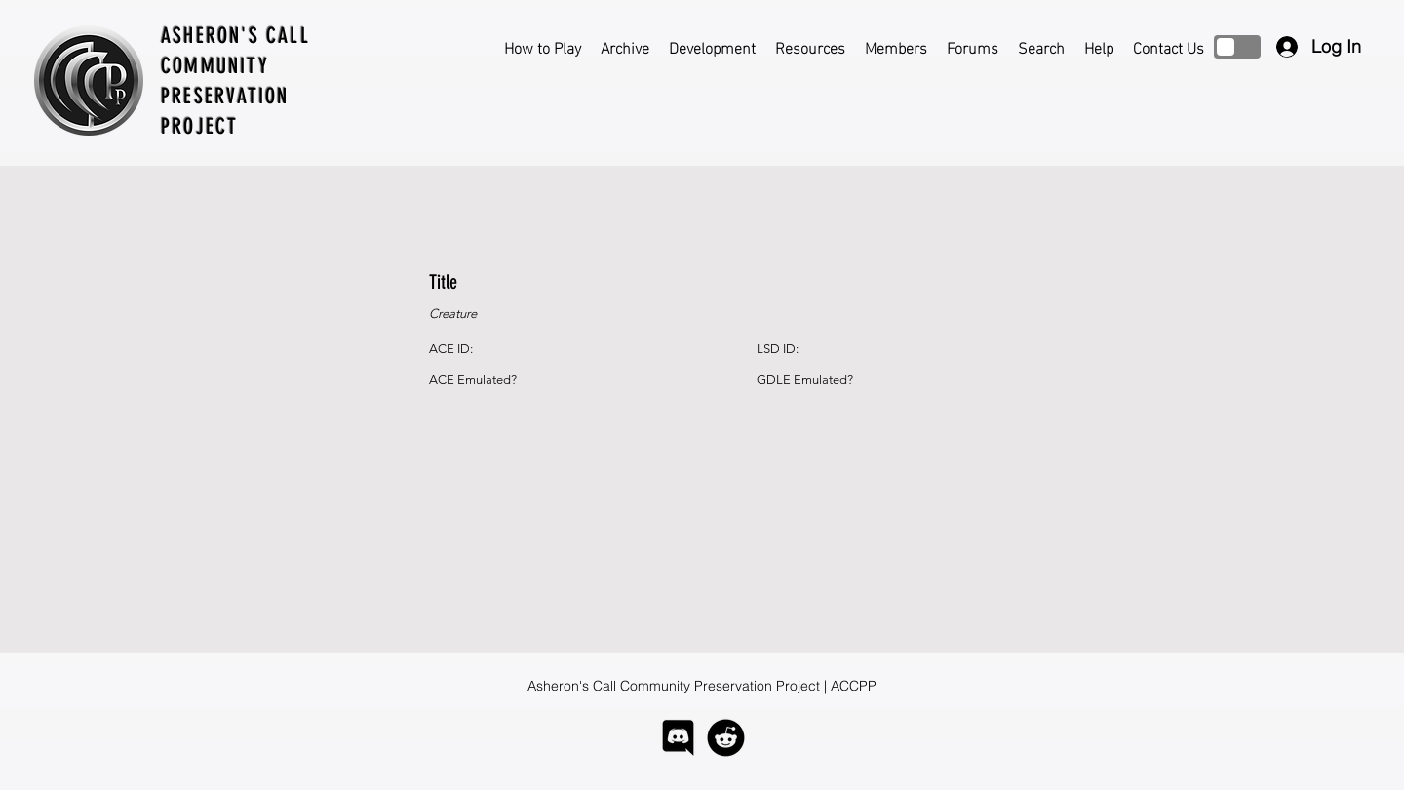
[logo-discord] (678, 738)
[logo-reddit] (726, 738)
